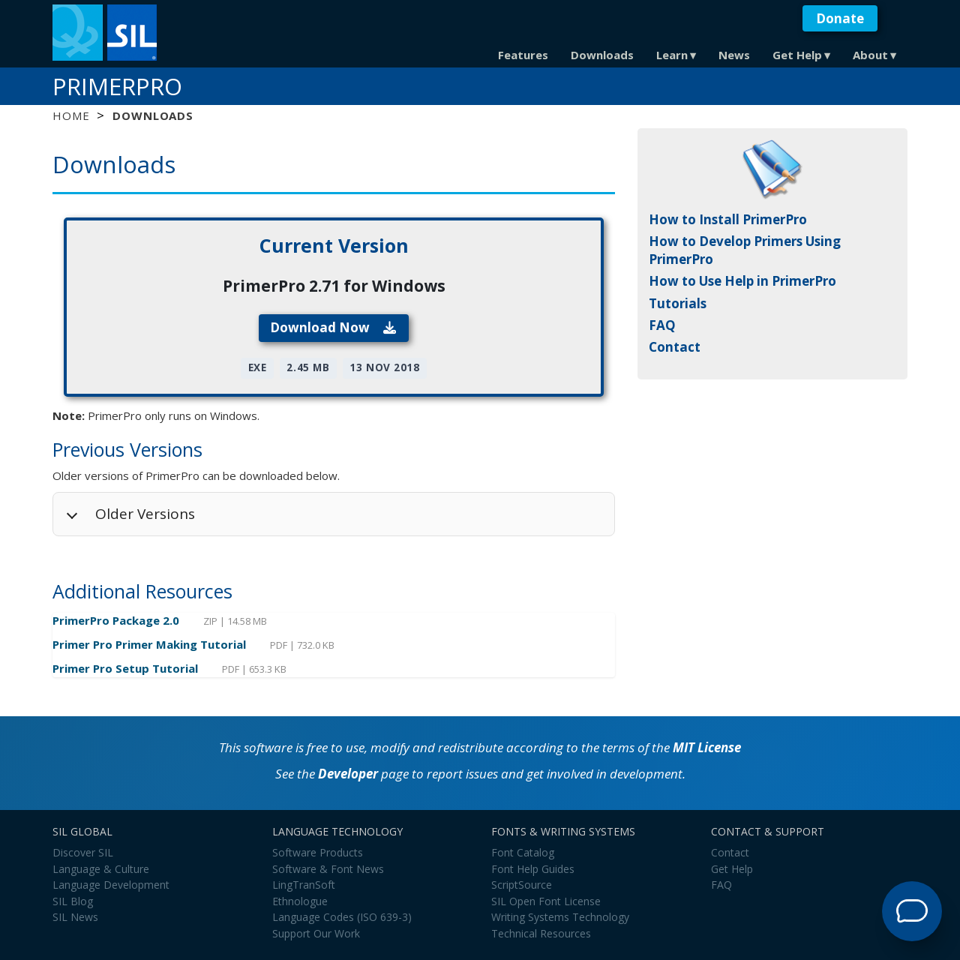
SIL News (75, 917)
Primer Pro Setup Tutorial (126, 668)
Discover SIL (82, 852)
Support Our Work (316, 933)
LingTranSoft (303, 885)
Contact (674, 347)
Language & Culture (100, 869)
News (734, 54)
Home (70, 115)
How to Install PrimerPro (728, 219)
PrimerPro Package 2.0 (117, 620)
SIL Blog (72, 901)
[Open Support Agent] (912, 911)
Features (523, 54)
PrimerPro (117, 86)
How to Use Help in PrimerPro (742, 281)
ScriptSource (521, 885)
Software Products (317, 852)
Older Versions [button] (145, 514)
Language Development (111, 885)
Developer (348, 773)
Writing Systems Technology (560, 917)
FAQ (662, 325)
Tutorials (677, 303)
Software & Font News (328, 869)
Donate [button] (840, 18)
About (870, 54)
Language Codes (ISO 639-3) (342, 917)
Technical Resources (541, 933)
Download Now (334, 327)
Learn (672, 54)
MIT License (707, 747)
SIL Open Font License (546, 901)
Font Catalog (522, 852)
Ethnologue (300, 901)
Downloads (602, 54)
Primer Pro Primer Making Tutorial (150, 644)
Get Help (797, 54)
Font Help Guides (532, 869)
